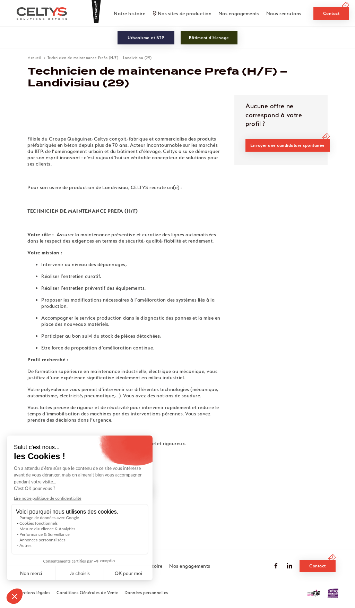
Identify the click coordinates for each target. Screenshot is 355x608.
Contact (331, 13)
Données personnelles (146, 592)
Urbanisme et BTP (146, 37)
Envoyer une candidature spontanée (287, 145)
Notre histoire (129, 13)
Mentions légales (33, 592)
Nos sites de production (185, 13)
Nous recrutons (284, 13)
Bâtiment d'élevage (209, 37)
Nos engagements (239, 13)
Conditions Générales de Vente (88, 592)
